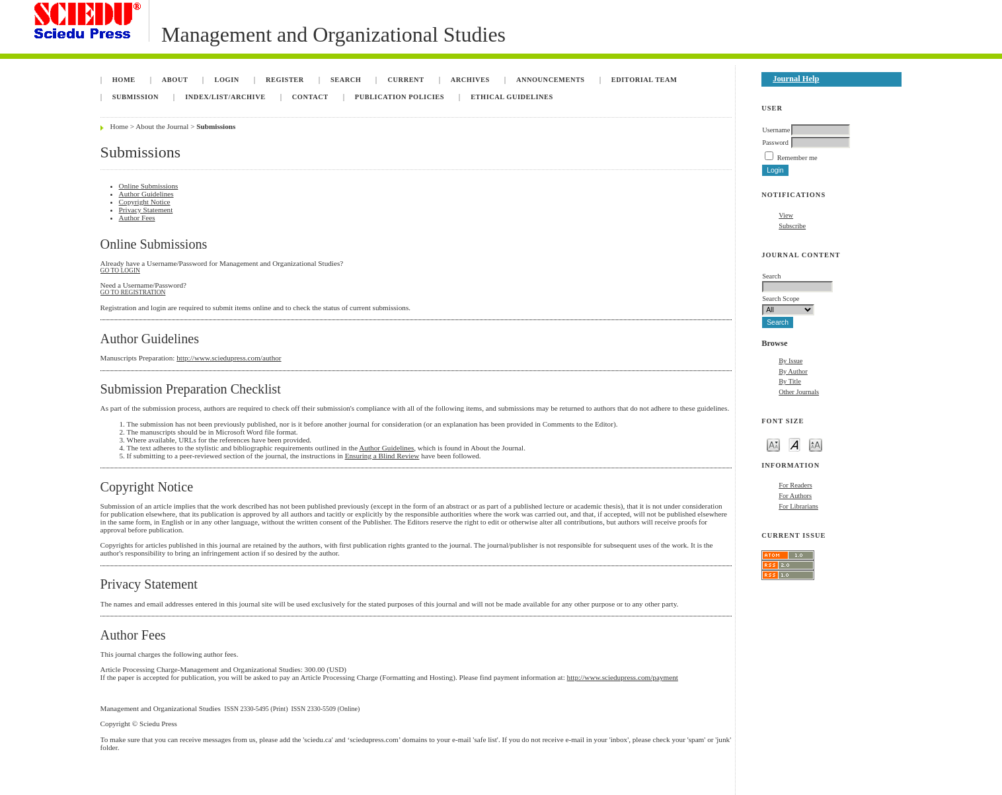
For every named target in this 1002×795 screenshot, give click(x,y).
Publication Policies (399, 97)
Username (776, 130)
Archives (470, 79)
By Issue (790, 360)
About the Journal (161, 126)
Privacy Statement (146, 210)
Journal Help (796, 78)
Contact (310, 97)
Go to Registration (133, 292)
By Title (790, 381)
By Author (793, 371)
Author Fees (137, 218)
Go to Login (120, 270)
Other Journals (799, 392)
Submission (135, 97)
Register (285, 79)
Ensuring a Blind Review (382, 456)
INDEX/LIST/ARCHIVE (225, 97)
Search (345, 79)
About (175, 79)
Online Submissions (148, 186)
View (786, 215)
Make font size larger (815, 444)
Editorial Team (644, 79)
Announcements (550, 79)
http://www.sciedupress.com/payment (622, 677)
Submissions (215, 126)
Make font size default (794, 444)
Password (775, 142)
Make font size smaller (773, 444)
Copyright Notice (145, 202)
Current (406, 79)
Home (123, 79)
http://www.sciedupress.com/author (228, 358)
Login (227, 79)
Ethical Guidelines (512, 97)
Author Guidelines (146, 194)
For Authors (795, 495)
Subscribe (792, 226)
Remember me (797, 157)
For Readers (795, 485)
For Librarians (798, 506)
